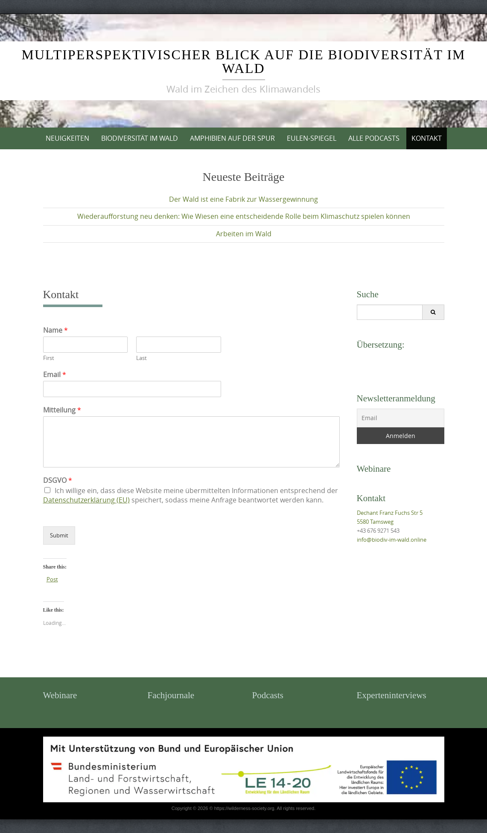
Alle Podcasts (374, 138)
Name (55, 330)
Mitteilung (62, 410)
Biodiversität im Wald (139, 138)
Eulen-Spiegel (311, 138)
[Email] (400, 418)
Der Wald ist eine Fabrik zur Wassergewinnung (243, 199)
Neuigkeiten (67, 138)
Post (52, 579)
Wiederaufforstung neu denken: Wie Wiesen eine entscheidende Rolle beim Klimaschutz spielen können (243, 216)
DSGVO (57, 480)
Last (141, 358)
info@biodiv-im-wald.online (391, 539)
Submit (59, 535)
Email (54, 374)
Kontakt (426, 138)
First (48, 358)
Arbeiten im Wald (243, 233)
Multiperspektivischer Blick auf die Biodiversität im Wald (243, 61)
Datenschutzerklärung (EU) (86, 500)
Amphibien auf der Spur (232, 138)
